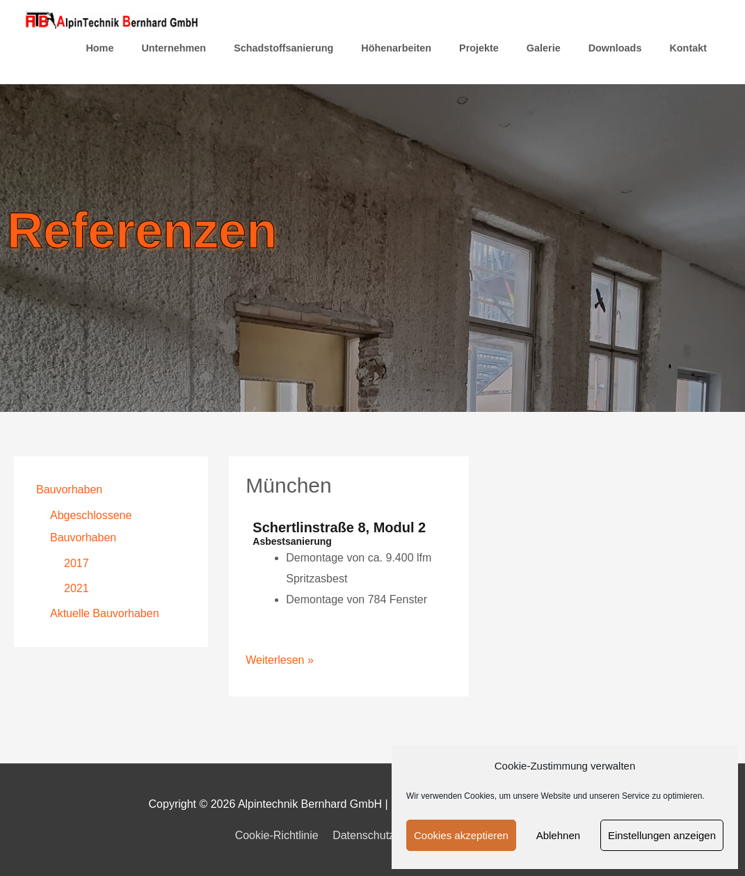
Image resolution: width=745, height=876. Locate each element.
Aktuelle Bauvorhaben (104, 613)
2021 (76, 588)
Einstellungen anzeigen (662, 835)
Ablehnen (558, 835)
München (288, 485)
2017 (76, 563)
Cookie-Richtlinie (277, 835)
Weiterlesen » (280, 658)
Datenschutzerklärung (387, 835)
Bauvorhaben (69, 489)
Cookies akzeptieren (461, 835)
